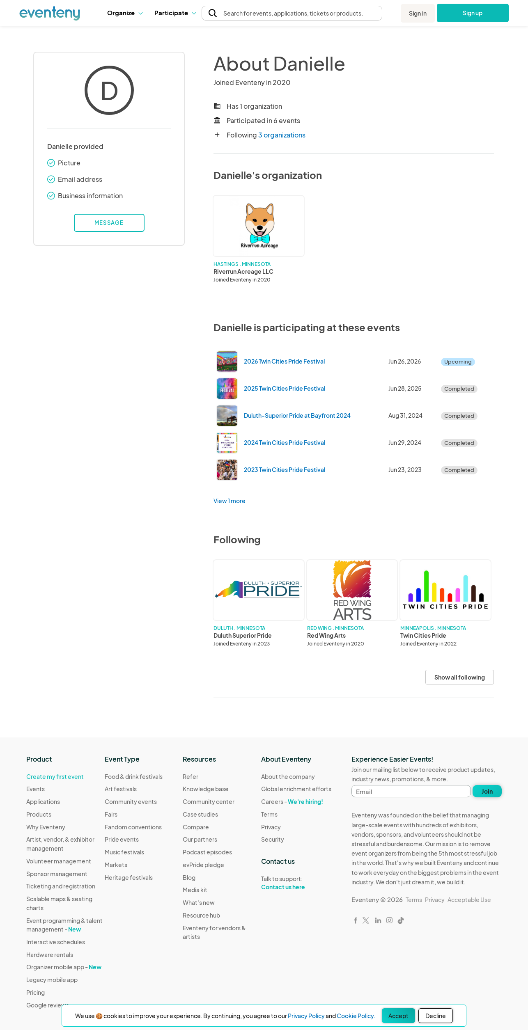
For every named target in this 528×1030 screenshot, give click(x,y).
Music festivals (124, 852)
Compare (196, 827)
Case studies (200, 814)
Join (487, 791)
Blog (189, 877)
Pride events (122, 839)
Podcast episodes (207, 852)
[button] (124, 12)
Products (38, 814)
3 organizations (281, 134)
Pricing (35, 992)
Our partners (200, 839)
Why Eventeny (45, 827)
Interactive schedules (55, 941)
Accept (398, 1015)
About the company (288, 776)
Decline (435, 1015)
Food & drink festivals (134, 776)
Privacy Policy (306, 1015)
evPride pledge (203, 864)
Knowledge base (206, 788)
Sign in (418, 13)
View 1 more (229, 500)
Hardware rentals (49, 954)
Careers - (292, 801)
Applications (43, 801)
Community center (208, 801)
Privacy (271, 827)
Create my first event (55, 776)
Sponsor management (56, 873)
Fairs (111, 814)
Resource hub (201, 915)
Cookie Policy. (356, 1015)
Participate (174, 12)
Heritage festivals (129, 877)
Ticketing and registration (60, 886)
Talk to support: (296, 883)
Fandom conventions (133, 827)
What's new (199, 902)
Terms (269, 814)
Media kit (195, 889)
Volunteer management (58, 861)
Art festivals (121, 788)
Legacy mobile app (52, 979)
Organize (124, 12)
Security (272, 839)
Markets (116, 864)
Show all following (459, 677)
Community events (131, 801)
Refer (190, 776)
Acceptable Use (469, 899)
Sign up (473, 12)
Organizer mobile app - (63, 966)
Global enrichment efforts (296, 788)
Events (35, 788)
